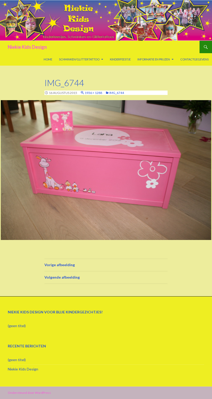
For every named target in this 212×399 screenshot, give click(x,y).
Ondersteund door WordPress (29, 393)
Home (48, 59)
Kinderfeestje (120, 59)
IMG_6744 (116, 93)
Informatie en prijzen (153, 59)
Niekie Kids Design (27, 47)
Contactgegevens (194, 59)
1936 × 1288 (93, 93)
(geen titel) (17, 326)
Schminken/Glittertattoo (79, 59)
